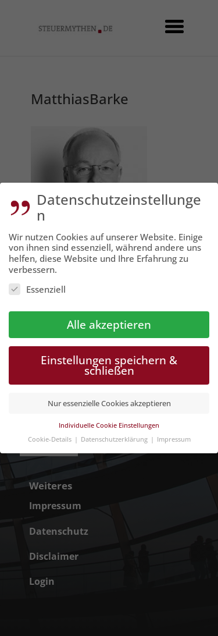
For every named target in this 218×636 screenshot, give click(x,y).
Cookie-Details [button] (50, 434)
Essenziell (37, 284)
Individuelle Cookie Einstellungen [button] (109, 420)
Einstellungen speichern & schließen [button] (109, 361)
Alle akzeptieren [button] (109, 319)
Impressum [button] (174, 434)
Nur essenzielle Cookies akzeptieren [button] (109, 398)
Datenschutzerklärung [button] (115, 434)
